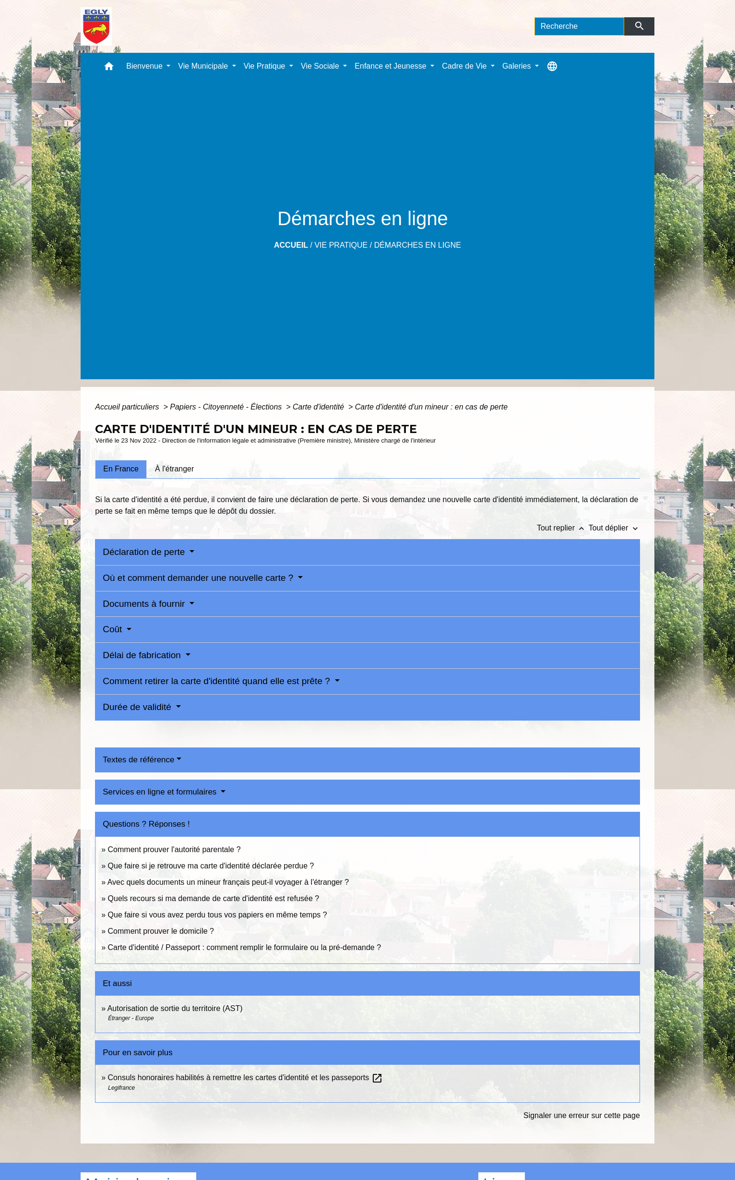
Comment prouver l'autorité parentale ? (174, 849)
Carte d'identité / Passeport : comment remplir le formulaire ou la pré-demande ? (244, 947)
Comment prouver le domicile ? (161, 931)
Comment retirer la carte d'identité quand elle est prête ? (217, 681)
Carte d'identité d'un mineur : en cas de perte (431, 407)
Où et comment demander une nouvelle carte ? (199, 578)
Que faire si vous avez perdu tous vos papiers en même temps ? (217, 915)
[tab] (121, 469)
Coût (113, 629)
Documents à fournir (145, 604)
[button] (108, 68)
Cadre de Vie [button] (465, 66)
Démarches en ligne (417, 245)
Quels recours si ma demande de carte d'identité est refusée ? (214, 898)
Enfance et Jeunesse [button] (391, 66)
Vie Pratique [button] (265, 66)
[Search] (579, 26)
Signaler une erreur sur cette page (581, 1115)
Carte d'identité (319, 407)
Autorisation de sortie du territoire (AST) (175, 1008)
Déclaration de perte (145, 552)
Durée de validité (138, 707)
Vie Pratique (341, 245)
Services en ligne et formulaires (161, 791)
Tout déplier (614, 528)
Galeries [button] (517, 66)
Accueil (291, 245)
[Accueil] (96, 26)
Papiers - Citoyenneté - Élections (227, 407)
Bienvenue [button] (145, 66)
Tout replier (563, 528)
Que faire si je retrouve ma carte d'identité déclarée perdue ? (211, 866)
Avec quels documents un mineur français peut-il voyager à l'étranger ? (228, 882)
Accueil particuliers (128, 407)
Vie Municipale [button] (204, 66)
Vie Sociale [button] (321, 66)
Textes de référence (138, 759)
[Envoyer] (639, 26)
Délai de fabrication (143, 655)
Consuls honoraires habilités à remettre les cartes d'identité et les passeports (245, 1077)
